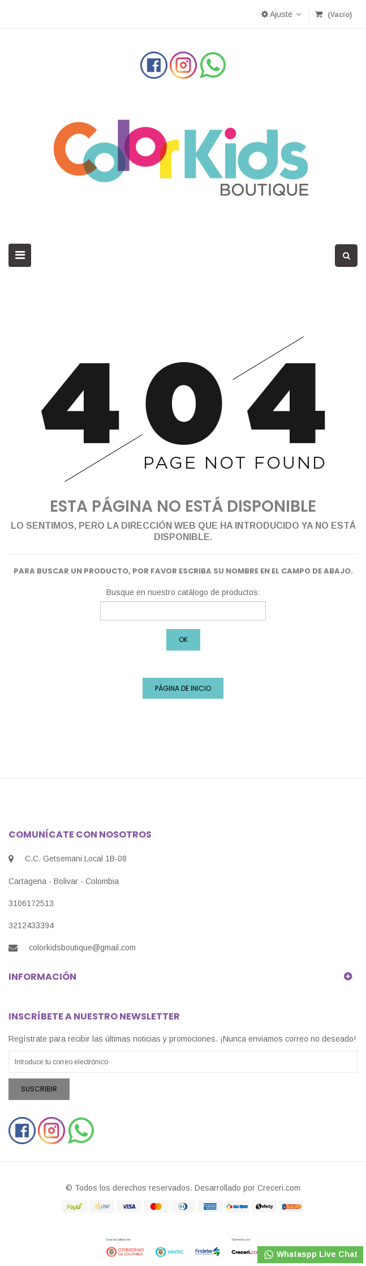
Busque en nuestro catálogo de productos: (183, 592)
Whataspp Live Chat (310, 1254)
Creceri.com (278, 1187)
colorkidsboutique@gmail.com (82, 947)
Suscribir (39, 1089)
